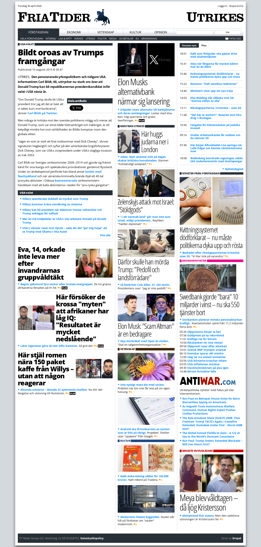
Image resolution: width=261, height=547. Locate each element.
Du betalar (126, 38)
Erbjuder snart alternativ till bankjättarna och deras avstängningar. (146, 111)
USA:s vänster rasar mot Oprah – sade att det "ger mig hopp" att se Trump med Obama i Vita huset (64, 229)
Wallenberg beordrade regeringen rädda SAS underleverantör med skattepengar (216, 159)
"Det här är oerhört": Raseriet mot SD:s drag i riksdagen (215, 116)
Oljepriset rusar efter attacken (207, 346)
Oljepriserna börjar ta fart (204, 332)
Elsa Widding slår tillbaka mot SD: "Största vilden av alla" (212, 99)
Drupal (236, 538)
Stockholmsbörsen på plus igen (207, 368)
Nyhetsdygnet (234, 169)
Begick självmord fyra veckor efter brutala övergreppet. (56, 284)
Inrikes (78, 38)
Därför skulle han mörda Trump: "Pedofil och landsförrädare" (143, 269)
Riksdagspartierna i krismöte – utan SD (215, 108)
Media (113, 38)
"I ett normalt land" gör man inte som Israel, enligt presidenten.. (144, 218)
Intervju (50, 38)
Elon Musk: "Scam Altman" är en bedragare (146, 330)
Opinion (160, 32)
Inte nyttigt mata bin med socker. (142, 384)
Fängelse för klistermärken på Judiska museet (215, 126)
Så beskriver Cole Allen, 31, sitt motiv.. (145, 284)
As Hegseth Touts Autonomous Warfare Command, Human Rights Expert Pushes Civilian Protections (208, 410)
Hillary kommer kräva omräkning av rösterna (52, 204)
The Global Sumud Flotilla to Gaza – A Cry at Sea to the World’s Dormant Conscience (211, 434)
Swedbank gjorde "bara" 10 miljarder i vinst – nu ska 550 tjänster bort (209, 304)
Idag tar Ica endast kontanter (206, 357)
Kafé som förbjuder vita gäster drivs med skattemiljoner (213, 55)
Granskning (149, 38)
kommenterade (66, 180)
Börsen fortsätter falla (201, 371)
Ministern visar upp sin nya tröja (211, 91)
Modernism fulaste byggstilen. (140, 517)
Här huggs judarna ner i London (154, 141)
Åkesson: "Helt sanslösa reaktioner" (214, 84)
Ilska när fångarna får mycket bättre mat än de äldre (214, 65)
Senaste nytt (190, 45)
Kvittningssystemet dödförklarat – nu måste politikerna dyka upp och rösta (215, 75)
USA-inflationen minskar (203, 364)
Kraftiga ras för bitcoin (202, 339)
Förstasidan (38, 32)
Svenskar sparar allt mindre (205, 353)
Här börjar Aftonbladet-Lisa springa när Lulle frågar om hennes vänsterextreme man (216, 148)
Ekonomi (74, 32)
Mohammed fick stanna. (198, 515)
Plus (203, 45)
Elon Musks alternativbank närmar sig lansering (143, 91)
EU (137, 38)
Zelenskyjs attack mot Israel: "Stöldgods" (146, 205)
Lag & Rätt (65, 38)
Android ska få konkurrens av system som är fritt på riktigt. (144, 430)
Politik (102, 38)
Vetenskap (105, 32)
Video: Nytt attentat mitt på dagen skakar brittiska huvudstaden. (142, 158)
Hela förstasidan (31, 38)
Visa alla (105, 235)
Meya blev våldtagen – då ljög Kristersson (209, 502)
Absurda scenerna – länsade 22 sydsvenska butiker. (54, 389)
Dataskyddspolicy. (92, 538)
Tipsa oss (235, 38)
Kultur (135, 32)
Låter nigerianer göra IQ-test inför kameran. (49, 346)
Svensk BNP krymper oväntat (206, 350)
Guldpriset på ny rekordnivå (205, 335)
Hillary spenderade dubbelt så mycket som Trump (55, 199)
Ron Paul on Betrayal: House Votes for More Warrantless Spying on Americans (211, 400)
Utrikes (90, 38)
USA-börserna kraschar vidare (207, 360)
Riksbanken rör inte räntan (205, 342)
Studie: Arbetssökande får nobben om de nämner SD (215, 136)
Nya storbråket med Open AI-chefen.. (144, 341)
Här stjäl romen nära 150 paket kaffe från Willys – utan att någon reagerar (46, 368)
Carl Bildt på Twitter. (42, 113)
